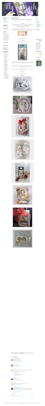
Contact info (38, 20)
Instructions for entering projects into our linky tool (39, 25)
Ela (13, 382)
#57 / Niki (22, 27)
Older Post (32, 394)
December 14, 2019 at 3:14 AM (17, 384)
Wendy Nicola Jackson (16, 387)
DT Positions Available (38, 27)
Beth (22, 206)
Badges (38, 21)
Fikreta (14, 377)
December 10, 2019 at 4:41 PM (17, 361)
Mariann (22, 162)
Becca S (5, 22)
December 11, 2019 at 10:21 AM (17, 366)
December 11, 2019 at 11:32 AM (17, 375)
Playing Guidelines (39, 22)
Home (22, 394)
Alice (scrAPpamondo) (16, 358)
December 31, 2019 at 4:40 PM (17, 391)
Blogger (22, 403)
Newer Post (12, 394)
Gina (22, 184)
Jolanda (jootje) (22, 75)
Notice (37, 23)
